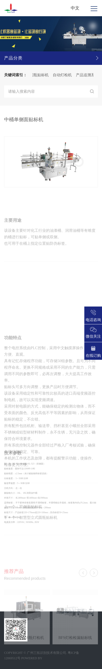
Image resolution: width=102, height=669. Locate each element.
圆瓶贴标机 (40, 75)
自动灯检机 (63, 75)
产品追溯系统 (89, 75)
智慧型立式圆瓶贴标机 (38, 523)
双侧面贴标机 (30, 512)
